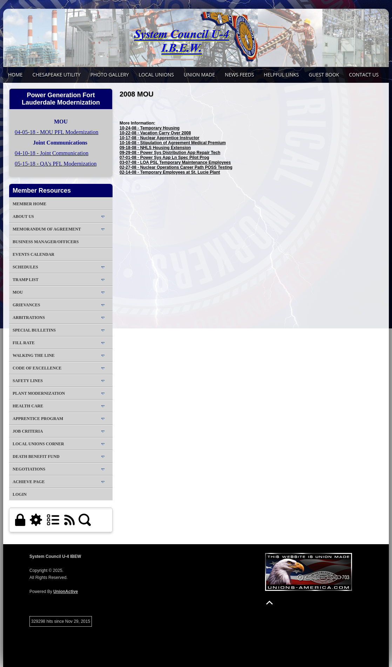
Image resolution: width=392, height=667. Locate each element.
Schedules (25, 267)
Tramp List (26, 279)
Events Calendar (33, 254)
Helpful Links (281, 74)
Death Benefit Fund (36, 456)
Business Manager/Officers (46, 241)
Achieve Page (29, 481)
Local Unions (156, 74)
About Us (23, 216)
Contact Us (364, 74)
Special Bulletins (34, 330)
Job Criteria (28, 431)
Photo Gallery (109, 74)
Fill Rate (24, 342)
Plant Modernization (39, 393)
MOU (18, 292)
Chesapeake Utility (57, 74)
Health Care (28, 405)
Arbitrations (29, 317)
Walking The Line (34, 355)
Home (15, 74)
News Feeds (239, 74)
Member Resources (42, 190)
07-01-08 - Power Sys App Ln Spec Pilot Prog (164, 157)
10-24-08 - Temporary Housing (150, 128)
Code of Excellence (37, 368)
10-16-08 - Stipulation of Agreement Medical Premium (173, 142)
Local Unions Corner (38, 443)
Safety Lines (28, 380)
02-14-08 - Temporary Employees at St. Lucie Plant (170, 172)
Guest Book (324, 74)
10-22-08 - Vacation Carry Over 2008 (155, 133)
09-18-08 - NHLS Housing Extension (155, 147)
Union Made (199, 74)
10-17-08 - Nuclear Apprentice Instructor (160, 137)
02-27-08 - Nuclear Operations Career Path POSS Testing (176, 167)
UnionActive (65, 591)
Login (20, 494)
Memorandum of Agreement (47, 229)
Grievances (26, 304)
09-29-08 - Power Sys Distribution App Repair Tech (170, 152)
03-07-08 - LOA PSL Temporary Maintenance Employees (175, 162)
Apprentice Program (38, 418)
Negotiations (29, 469)
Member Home (29, 203)
